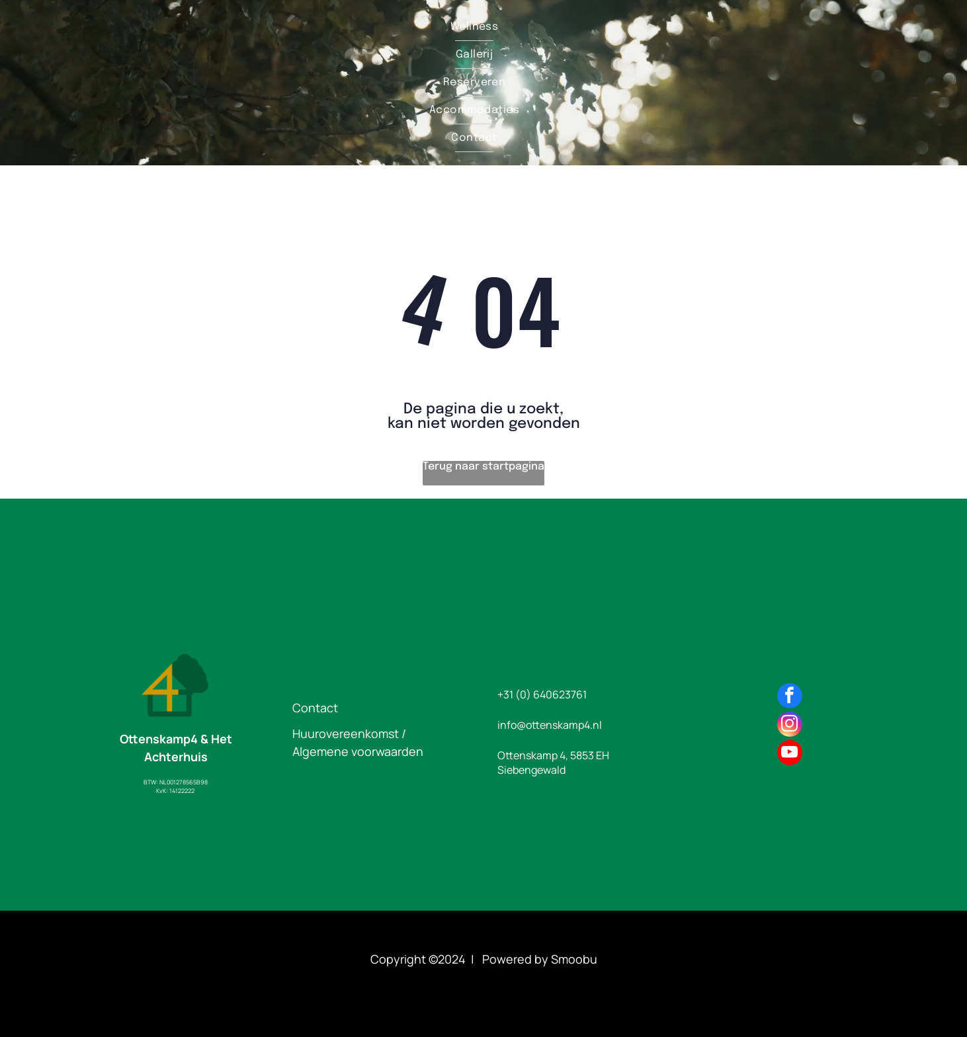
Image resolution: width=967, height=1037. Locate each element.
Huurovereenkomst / (349, 733)
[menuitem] (474, 27)
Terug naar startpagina (483, 466)
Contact (315, 708)
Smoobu (574, 959)
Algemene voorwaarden (357, 751)
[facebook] (789, 697)
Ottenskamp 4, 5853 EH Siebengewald (553, 762)
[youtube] (789, 754)
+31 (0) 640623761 (542, 694)
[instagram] (789, 726)
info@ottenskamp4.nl (549, 725)
